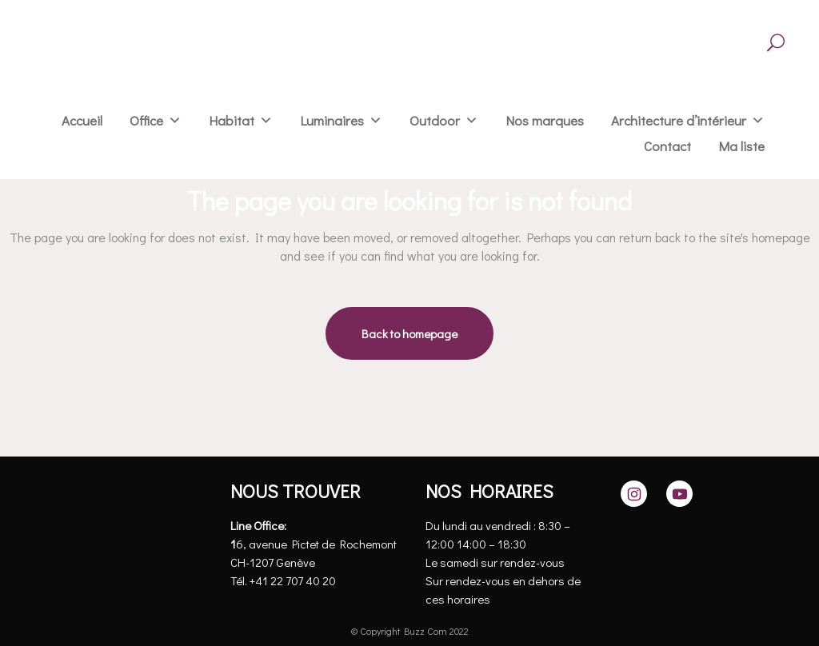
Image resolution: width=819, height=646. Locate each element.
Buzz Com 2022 (436, 630)
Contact (667, 146)
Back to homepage (409, 333)
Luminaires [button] (332, 120)
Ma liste (741, 146)
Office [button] (146, 120)
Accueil (82, 120)
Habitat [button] (231, 120)
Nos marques (544, 120)
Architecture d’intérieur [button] (678, 120)
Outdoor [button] (435, 120)
